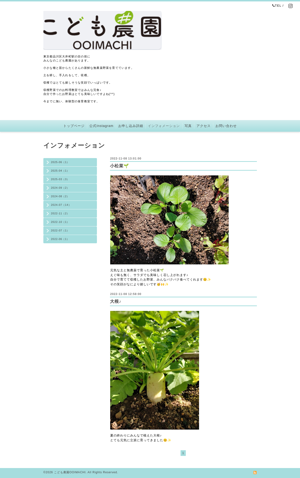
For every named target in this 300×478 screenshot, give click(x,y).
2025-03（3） (60, 179)
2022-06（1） (60, 239)
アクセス (203, 126)
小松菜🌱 (119, 166)
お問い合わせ (226, 126)
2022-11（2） (60, 213)
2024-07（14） (61, 204)
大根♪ (115, 301)
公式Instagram (101, 126)
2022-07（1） (60, 230)
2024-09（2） (60, 187)
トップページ (74, 126)
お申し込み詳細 (130, 126)
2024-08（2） (60, 196)
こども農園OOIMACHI (70, 472)
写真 (188, 126)
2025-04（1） (60, 170)
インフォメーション (164, 126)
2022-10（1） (60, 221)
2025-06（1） (60, 162)
